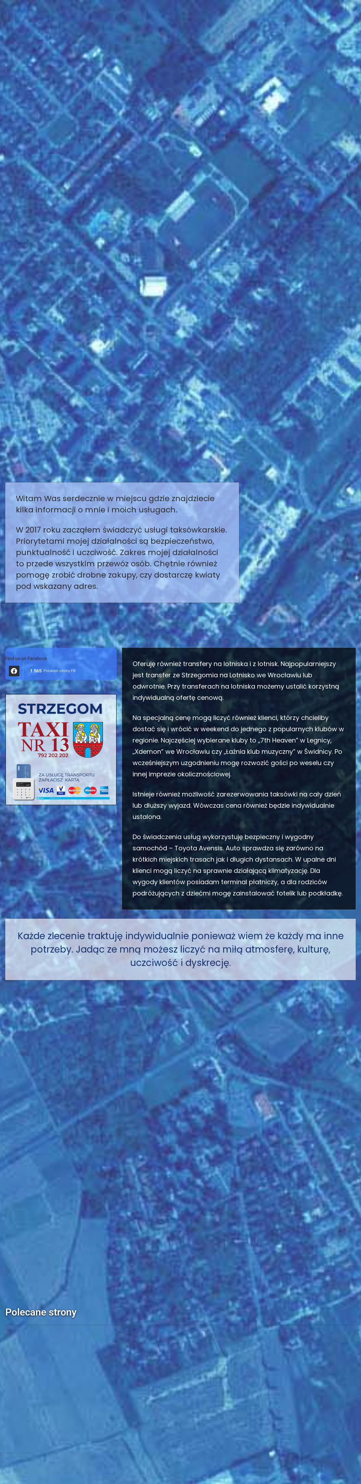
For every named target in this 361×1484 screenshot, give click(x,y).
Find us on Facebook (26, 658)
